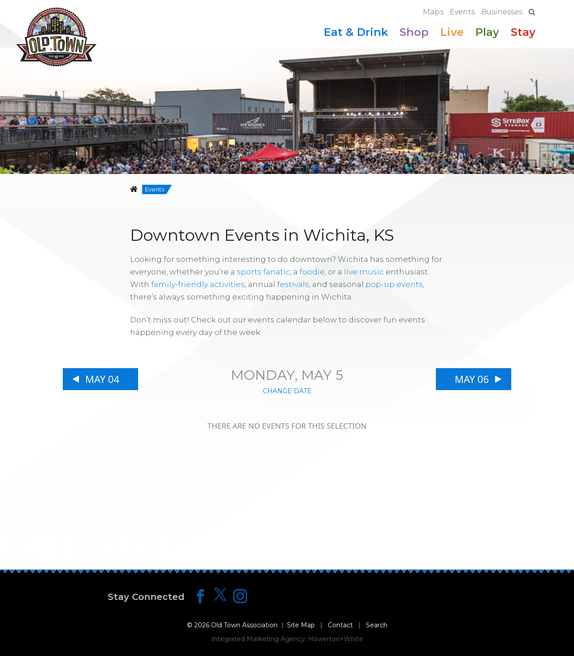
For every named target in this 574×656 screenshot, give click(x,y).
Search (376, 625)
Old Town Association (244, 625)
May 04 (102, 379)
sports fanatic (263, 271)
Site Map (301, 625)
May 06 (472, 379)
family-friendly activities (198, 284)
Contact (340, 625)
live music (364, 271)
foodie (312, 271)
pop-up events (394, 284)
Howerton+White (335, 639)
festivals (293, 284)
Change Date (287, 391)
